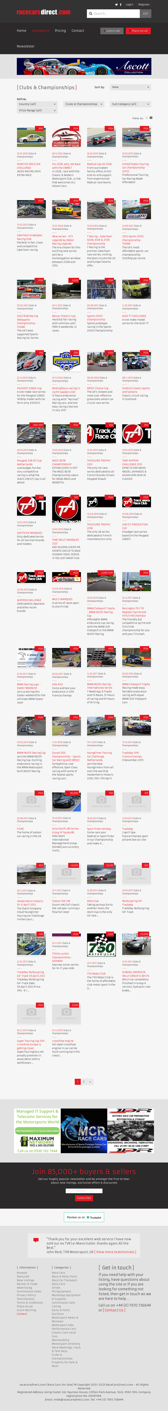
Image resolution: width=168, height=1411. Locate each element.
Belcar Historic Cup (63, 316)
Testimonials (25, 1299)
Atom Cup (93, 901)
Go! (145, 14)
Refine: (21, 99)
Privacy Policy (26, 1295)
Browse (22, 1272)
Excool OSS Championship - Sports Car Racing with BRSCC (66, 756)
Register (144, 4)
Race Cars (58, 1272)
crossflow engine (63, 1041)
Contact (78, 31)
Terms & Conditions (30, 1302)
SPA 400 (57, 684)
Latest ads (112, 31)
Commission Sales (29, 1291)
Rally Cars (58, 1284)
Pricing (60, 31)
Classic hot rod (61, 901)
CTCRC (20, 828)
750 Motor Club (96, 973)
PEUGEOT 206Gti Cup (29, 388)
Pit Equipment (61, 1291)
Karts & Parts (61, 1310)
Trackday (127, 828)
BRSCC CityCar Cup (98, 388)
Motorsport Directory (66, 1343)
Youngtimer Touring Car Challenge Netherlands (99, 756)
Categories (40, 31)
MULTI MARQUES (62, 599)
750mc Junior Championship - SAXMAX (62, 957)
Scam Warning (26, 1310)
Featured (23, 1276)
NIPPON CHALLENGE (29, 600)
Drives (56, 1287)
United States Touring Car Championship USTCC (135, 168)
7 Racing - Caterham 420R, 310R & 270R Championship (99, 240)
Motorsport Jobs (63, 1325)
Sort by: (99, 87)
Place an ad (138, 31)
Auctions (58, 1314)
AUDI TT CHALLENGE (134, 316)
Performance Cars (64, 1328)
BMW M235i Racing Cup (31, 752)
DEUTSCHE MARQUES (29, 533)
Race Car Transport (64, 1280)
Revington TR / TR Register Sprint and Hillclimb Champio (134, 612)
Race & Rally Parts (64, 1276)
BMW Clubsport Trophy (136, 684)
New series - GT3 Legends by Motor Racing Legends (63, 240)
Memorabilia (60, 1340)
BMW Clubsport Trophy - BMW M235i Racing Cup (101, 612)
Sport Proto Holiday (99, 828)
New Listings (25, 1280)
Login (129, 4)
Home (21, 31)
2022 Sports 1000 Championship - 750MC (133, 240)
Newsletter (26, 46)
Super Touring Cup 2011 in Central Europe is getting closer (31, 1044)
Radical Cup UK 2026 (99, 164)
